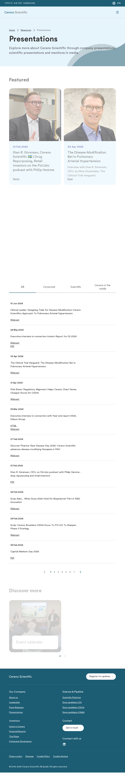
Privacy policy (15, 758)
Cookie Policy (43, 758)
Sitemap (29, 758)
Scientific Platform (71, 699)
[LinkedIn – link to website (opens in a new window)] (64, 746)
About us (13, 699)
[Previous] (45, 573)
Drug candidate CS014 (73, 709)
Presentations (16, 714)
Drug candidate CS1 (72, 704)
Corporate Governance (20, 743)
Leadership (14, 704)
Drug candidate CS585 (73, 714)
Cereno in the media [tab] (103, 288)
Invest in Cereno (17, 728)
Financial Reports (17, 733)
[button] (15, 320)
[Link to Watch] (16, 179)
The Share (14, 738)
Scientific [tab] (76, 287)
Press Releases (16, 709)
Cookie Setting (60, 758)
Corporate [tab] (49, 287)
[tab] (22, 287)
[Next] (80, 573)
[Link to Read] (70, 179)
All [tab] (22, 287)
